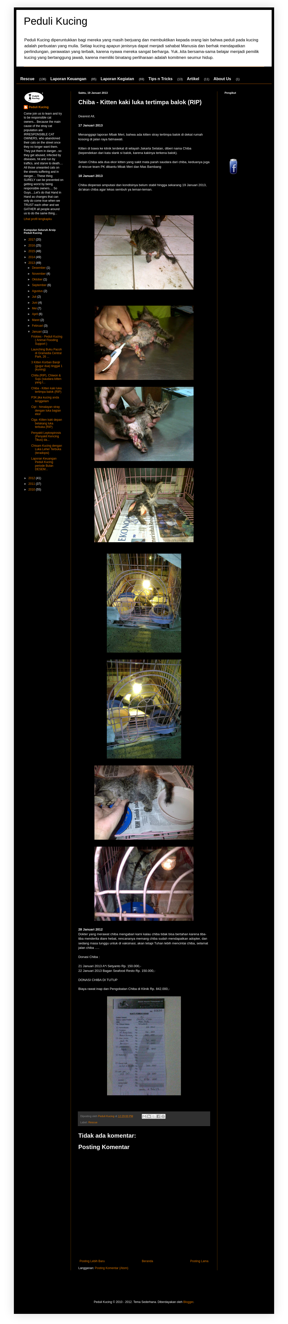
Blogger (188, 1302)
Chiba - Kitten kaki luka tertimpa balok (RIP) (46, 390)
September (39, 285)
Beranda (147, 1261)
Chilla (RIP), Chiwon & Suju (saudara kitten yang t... (46, 379)
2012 (32, 478)
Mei (35, 308)
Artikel (193, 79)
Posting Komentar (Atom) (111, 1268)
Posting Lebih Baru (92, 1261)
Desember (39, 268)
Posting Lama (199, 1261)
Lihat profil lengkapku (38, 219)
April (35, 314)
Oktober (37, 279)
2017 (32, 239)
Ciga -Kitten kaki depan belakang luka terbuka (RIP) (46, 423)
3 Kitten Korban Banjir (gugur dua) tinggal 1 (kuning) (46, 366)
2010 (32, 489)
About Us (222, 79)
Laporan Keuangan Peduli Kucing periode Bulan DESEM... (44, 464)
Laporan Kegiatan (117, 79)
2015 (32, 251)
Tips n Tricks (160, 79)
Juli (34, 296)
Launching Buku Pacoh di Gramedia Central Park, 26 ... (46, 353)
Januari (37, 331)
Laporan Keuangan (68, 79)
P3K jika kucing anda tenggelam (45, 399)
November (39, 273)
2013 (32, 263)
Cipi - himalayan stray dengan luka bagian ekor (46, 410)
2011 (32, 484)
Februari (38, 325)
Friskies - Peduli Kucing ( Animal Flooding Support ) (46, 340)
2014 (32, 257)
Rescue (27, 79)
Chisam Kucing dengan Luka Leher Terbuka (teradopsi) (46, 449)
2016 (32, 245)
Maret (36, 320)
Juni (35, 302)
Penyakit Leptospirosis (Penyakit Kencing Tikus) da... (46, 436)
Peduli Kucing (55, 21)
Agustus (38, 291)
